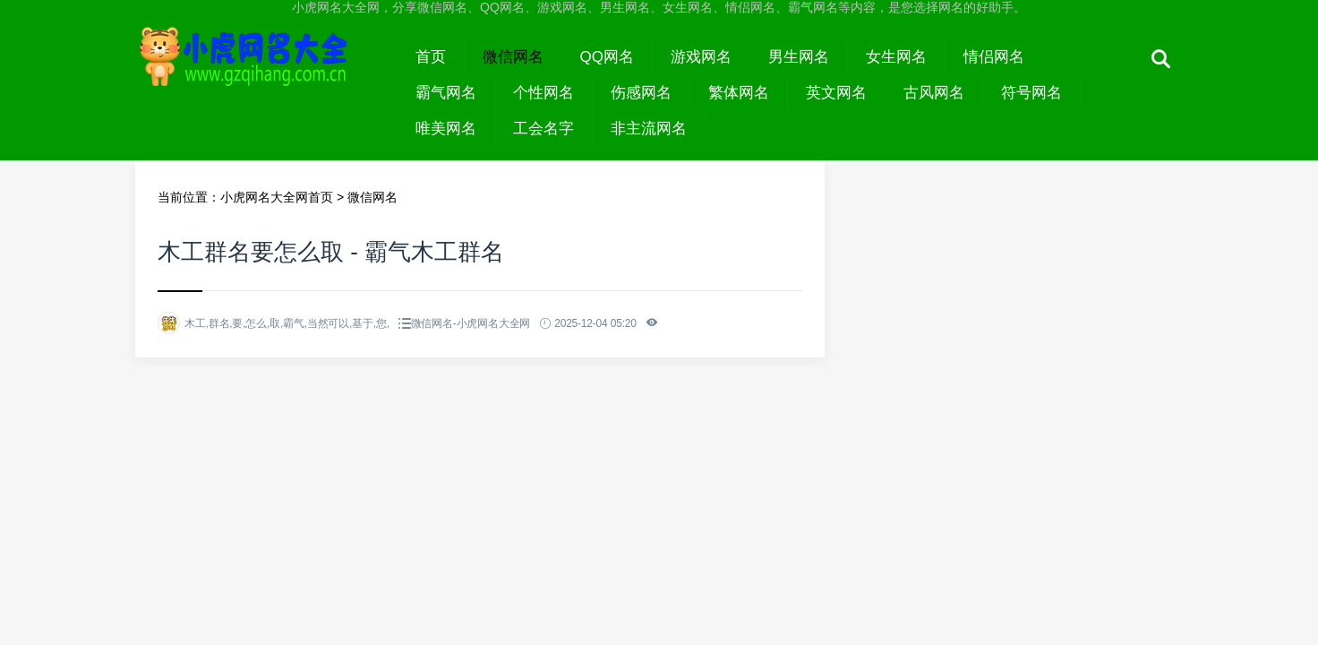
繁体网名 (738, 92)
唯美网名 (445, 128)
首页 (430, 56)
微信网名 (513, 56)
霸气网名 (445, 92)
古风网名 (933, 92)
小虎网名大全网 (266, 73)
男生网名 (798, 56)
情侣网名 (993, 56)
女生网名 (896, 56)
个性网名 (543, 92)
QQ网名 (607, 56)
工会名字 (543, 128)
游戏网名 (701, 56)
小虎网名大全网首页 (276, 197)
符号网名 (1031, 92)
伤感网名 (641, 92)
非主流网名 (649, 128)
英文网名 (836, 92)
